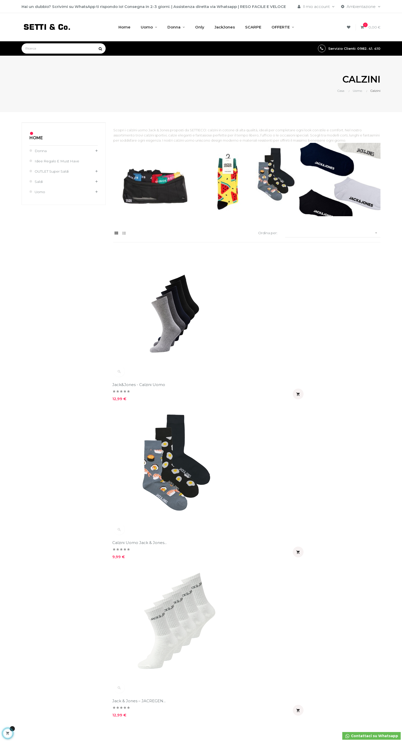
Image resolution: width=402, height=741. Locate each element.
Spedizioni (214, 598)
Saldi (39, 181)
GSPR (149, 633)
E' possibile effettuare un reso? (289, 621)
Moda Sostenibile (160, 641)
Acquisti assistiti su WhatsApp (344, 607)
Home (36, 137)
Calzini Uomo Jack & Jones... (232, 340)
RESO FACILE (253, 6)
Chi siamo (153, 598)
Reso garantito (219, 624)
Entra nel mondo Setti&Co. (169, 650)
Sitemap (213, 615)
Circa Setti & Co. (159, 624)
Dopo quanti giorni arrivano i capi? (292, 635)
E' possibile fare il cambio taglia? (289, 607)
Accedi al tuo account (103, 598)
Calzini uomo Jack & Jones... (323, 454)
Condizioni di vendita (163, 615)
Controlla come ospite (104, 615)
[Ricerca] (64, 48)
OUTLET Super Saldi (54, 171)
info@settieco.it (36, 645)
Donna (41, 150)
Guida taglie (216, 607)
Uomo (41, 191)
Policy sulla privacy (161, 607)
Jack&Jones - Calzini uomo (139, 340)
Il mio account (96, 607)
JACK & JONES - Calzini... (136, 454)
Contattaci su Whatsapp (369, 736)
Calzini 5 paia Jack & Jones (230, 454)
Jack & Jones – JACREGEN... (323, 340)
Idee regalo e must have (59, 161)
